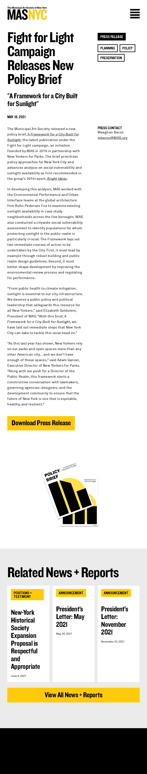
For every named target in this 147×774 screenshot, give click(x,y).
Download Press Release (41, 423)
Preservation (111, 58)
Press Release (111, 37)
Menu (135, 14)
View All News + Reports (73, 695)
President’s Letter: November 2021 (114, 620)
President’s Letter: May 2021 (70, 616)
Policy (127, 48)
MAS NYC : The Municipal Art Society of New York (40, 13)
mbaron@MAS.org (113, 138)
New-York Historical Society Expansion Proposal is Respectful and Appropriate (25, 639)
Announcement (71, 593)
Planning (107, 48)
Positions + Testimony (23, 594)
